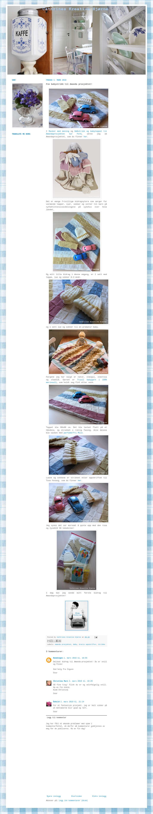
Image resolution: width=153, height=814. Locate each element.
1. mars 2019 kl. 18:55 (75, 658)
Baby (75, 644)
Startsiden (76, 796)
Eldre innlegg (99, 796)
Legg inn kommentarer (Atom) (73, 801)
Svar (55, 673)
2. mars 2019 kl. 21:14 (72, 702)
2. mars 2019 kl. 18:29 (81, 681)
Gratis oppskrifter (87, 644)
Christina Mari (60, 681)
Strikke (101, 644)
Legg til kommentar (56, 718)
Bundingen (58, 658)
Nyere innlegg (54, 796)
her (85, 137)
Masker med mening (59, 131)
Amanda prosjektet (63, 644)
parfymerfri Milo (73, 433)
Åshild (56, 702)
